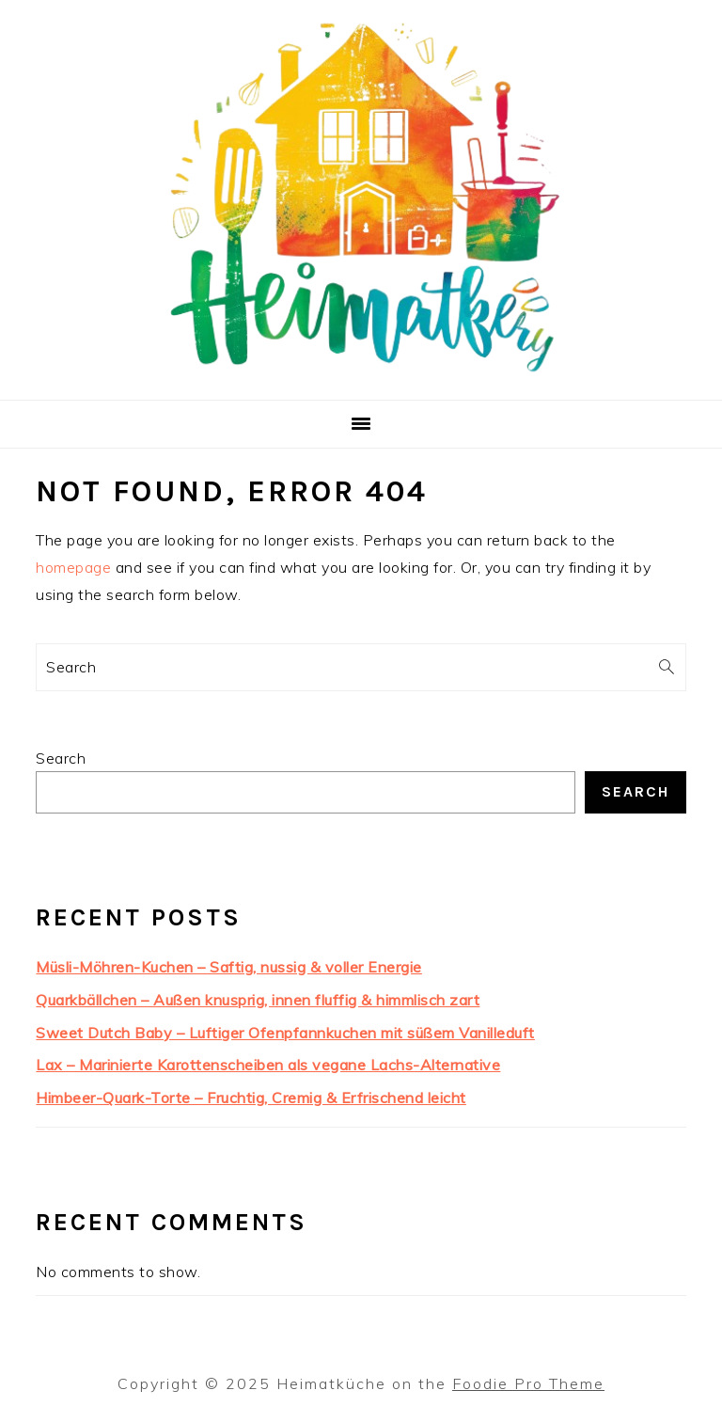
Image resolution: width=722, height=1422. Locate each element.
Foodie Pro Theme (528, 1383)
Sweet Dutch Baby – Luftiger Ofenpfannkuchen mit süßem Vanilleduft (285, 1032)
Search (61, 758)
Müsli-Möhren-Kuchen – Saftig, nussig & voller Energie (229, 966)
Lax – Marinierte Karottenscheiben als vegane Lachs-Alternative (268, 1064)
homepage (73, 567)
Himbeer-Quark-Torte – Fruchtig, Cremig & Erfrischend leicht (251, 1097)
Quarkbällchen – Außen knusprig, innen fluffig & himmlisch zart (257, 999)
